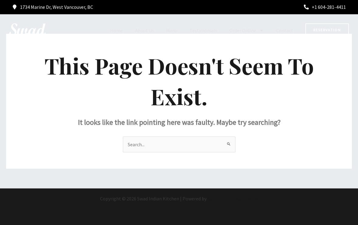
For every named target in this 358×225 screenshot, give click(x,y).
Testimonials (203, 30)
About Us (144, 30)
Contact (284, 30)
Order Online (246, 30)
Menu (171, 30)
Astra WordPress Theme (232, 199)
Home (116, 30)
